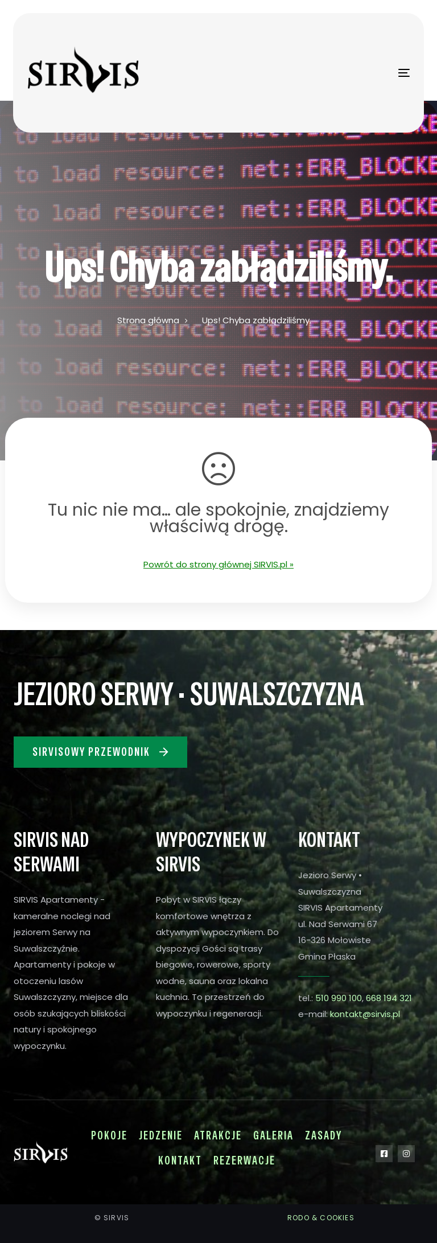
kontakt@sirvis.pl (365, 1014)
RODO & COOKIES (320, 1218)
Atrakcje (218, 1135)
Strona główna (148, 320)
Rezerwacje (244, 1160)
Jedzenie (161, 1135)
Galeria (273, 1135)
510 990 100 (338, 998)
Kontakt (180, 1160)
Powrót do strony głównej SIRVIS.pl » (218, 564)
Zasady (323, 1135)
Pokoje (109, 1135)
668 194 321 (389, 998)
